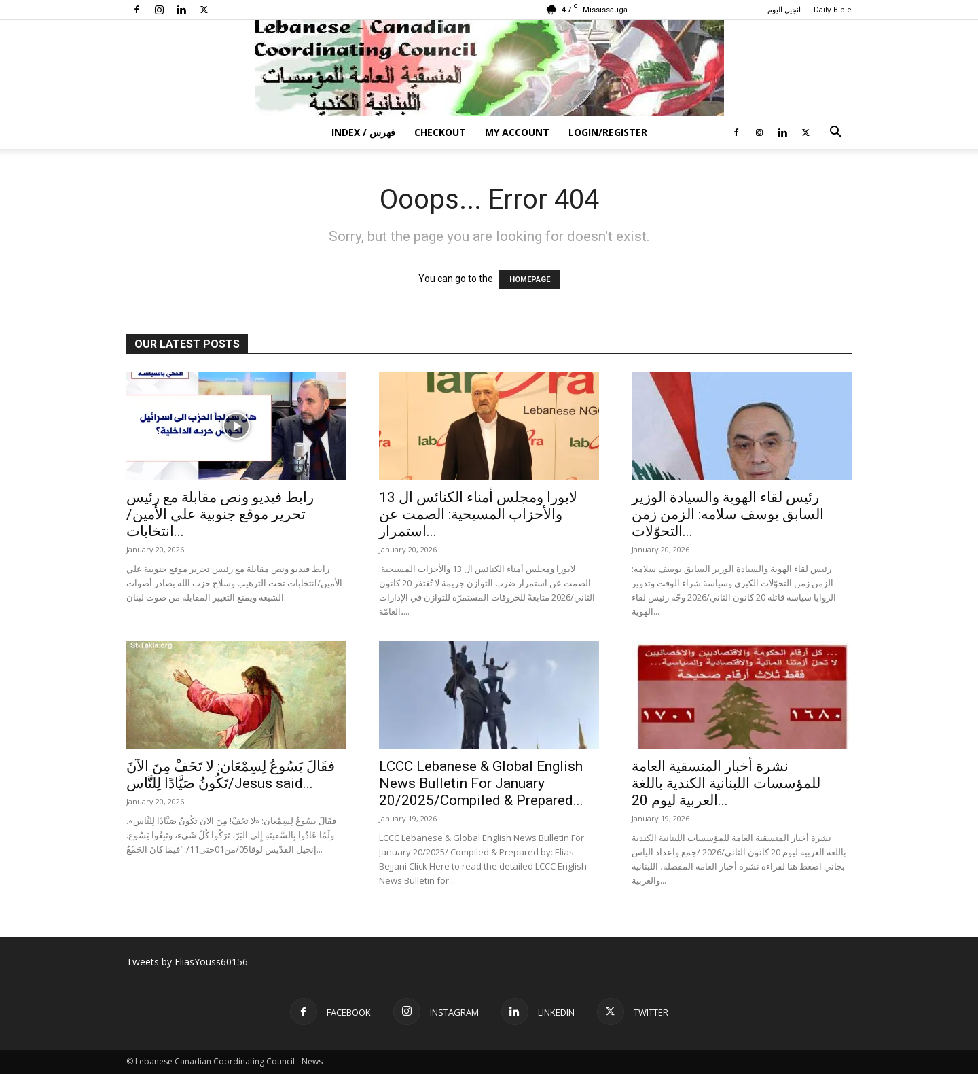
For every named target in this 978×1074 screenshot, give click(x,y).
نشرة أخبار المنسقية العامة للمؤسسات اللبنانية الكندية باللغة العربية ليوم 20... (726, 783)
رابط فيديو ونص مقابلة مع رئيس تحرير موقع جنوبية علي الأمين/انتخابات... (220, 514)
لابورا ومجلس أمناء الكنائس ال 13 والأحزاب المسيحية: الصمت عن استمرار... (478, 514)
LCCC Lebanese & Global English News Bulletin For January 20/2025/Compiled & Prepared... (481, 783)
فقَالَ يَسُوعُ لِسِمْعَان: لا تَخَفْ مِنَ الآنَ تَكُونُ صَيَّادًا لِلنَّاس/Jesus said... (230, 774)
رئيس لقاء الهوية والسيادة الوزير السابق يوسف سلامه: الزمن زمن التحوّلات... (728, 514)
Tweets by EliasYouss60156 (187, 961)
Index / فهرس (363, 132)
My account (517, 132)
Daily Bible (833, 9)
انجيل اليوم (784, 9)
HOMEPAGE (529, 279)
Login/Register (607, 132)
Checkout (440, 132)
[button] (835, 133)
